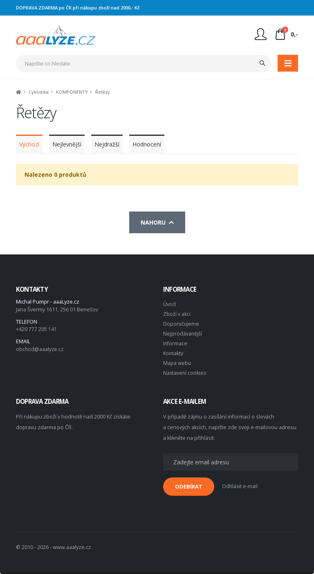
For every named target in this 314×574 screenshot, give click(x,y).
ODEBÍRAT (188, 486)
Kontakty (173, 353)
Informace (175, 343)
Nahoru (157, 222)
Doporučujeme (181, 323)
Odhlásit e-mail (240, 486)
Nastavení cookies (185, 372)
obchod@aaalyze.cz (40, 349)
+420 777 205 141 (36, 329)
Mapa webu (177, 363)
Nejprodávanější (182, 333)
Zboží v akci (177, 314)
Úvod (169, 304)
